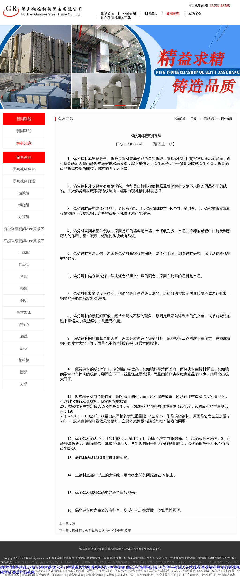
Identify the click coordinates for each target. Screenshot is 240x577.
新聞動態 (173, 13)
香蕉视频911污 (126, 567)
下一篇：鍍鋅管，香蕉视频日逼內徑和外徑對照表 (95, 530)
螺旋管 (24, 205)
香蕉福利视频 (212, 567)
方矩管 (24, 217)
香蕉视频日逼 (24, 181)
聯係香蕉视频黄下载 (116, 18)
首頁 (193, 118)
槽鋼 (24, 288)
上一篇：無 (67, 523)
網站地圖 (7, 567)
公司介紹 (129, 13)
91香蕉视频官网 (77, 567)
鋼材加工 (23, 312)
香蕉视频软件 (102, 567)
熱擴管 (24, 193)
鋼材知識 (23, 143)
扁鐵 (24, 336)
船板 (24, 348)
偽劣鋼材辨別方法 (146, 136)
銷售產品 (151, 13)
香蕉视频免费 (24, 169)
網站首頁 (107, 13)
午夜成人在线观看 (185, 567)
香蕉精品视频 (23, 572)
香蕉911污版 (25, 567)
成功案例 (194, 13)
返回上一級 (163, 144)
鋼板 (24, 300)
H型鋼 (24, 265)
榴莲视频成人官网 (154, 567)
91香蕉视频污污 (49, 567)
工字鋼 (24, 253)
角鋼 (24, 277)
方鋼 (24, 384)
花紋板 (24, 360)
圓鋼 (24, 372)
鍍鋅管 (24, 324)
